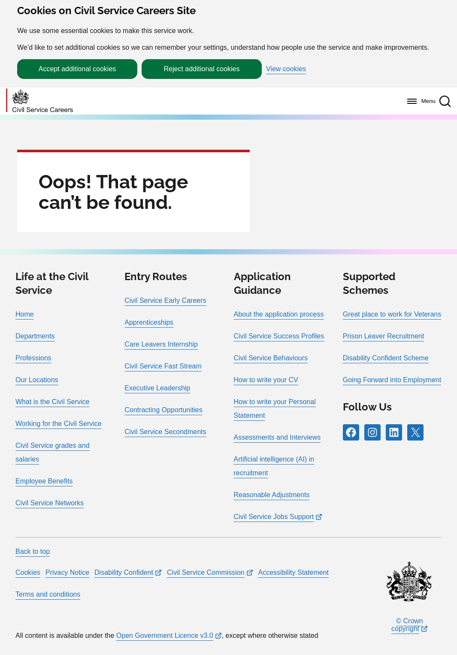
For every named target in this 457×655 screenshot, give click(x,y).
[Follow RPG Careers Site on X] (415, 432)
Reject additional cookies (202, 68)
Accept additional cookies (77, 68)
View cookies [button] (286, 69)
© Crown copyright (407, 624)
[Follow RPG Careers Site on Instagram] (372, 432)
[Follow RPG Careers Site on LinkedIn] (394, 432)
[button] (445, 101)
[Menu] (419, 101)
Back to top (32, 551)
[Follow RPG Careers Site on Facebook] (351, 432)
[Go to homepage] (39, 101)
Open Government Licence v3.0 (164, 635)
